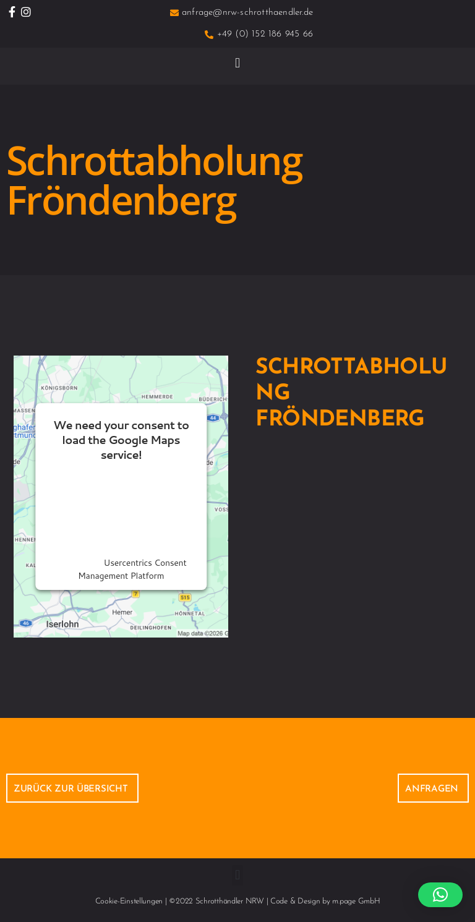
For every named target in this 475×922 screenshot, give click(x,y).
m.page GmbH (356, 901)
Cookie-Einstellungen (129, 901)
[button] (238, 63)
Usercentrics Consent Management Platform (132, 569)
